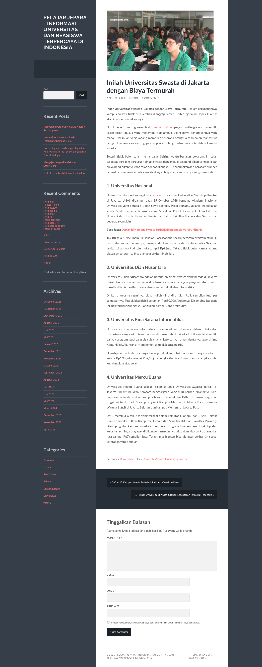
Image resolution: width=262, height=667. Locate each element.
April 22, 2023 (116, 98)
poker (46, 234)
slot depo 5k (50, 210)
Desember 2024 (52, 351)
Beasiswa (48, 460)
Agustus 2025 (51, 322)
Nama (111, 575)
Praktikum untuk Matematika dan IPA (64, 172)
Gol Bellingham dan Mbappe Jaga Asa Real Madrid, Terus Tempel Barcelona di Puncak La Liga (65, 151)
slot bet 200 (50, 207)
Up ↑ (203, 658)
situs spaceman (51, 219)
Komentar (114, 537)
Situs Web (113, 606)
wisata (47, 502)
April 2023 (49, 429)
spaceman (159, 195)
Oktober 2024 (51, 365)
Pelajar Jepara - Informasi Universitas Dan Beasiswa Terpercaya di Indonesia (65, 32)
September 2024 (52, 372)
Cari (46, 89)
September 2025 (52, 315)
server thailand (163, 127)
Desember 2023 (52, 415)
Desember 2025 (52, 301)
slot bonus (49, 201)
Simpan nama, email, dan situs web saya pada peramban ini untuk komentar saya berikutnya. (155, 622)
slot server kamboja (54, 248)
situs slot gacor (51, 228)
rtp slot (47, 262)
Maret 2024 (50, 408)
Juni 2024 (48, 393)
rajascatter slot (51, 204)
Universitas (49, 495)
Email (111, 590)
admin (133, 98)
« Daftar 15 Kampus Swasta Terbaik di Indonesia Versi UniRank (144, 482)
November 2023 (52, 422)
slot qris (47, 216)
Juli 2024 (48, 386)
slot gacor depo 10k (54, 225)
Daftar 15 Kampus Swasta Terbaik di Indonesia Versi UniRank (161, 229)
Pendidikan (49, 474)
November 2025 (52, 308)
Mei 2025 (48, 337)
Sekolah (47, 481)
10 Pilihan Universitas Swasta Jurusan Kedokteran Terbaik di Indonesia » (174, 494)
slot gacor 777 (51, 222)
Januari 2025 (50, 344)
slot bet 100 (50, 255)
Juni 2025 (48, 329)
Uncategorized (51, 488)
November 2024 (52, 358)
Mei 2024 (48, 400)
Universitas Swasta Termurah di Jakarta (165, 458)
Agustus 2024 (51, 379)
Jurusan (47, 467)
